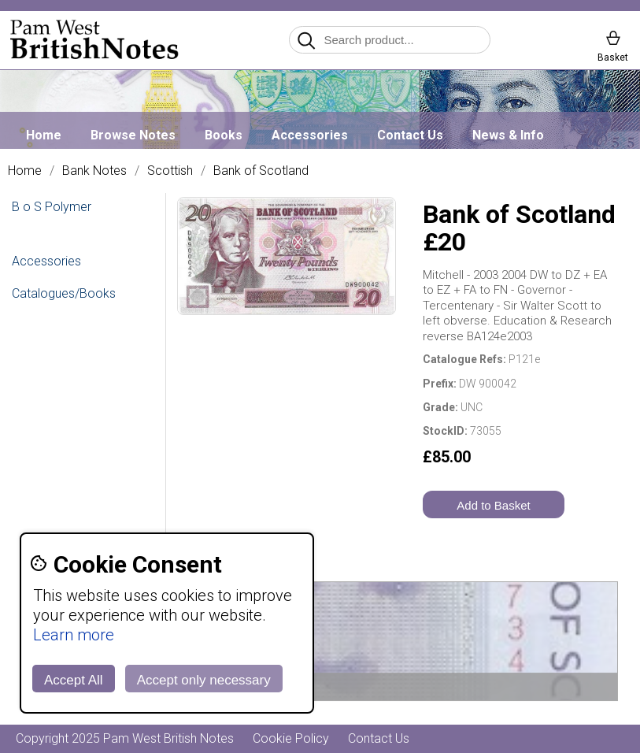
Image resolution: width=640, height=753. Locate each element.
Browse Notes (133, 135)
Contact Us (410, 135)
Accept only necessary (204, 680)
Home (43, 135)
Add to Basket (493, 505)
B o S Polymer (51, 206)
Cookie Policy (291, 738)
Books (223, 135)
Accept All (73, 680)
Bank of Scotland (261, 171)
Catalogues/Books (64, 293)
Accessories (310, 135)
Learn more (73, 634)
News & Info (508, 135)
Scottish (170, 171)
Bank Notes (94, 171)
